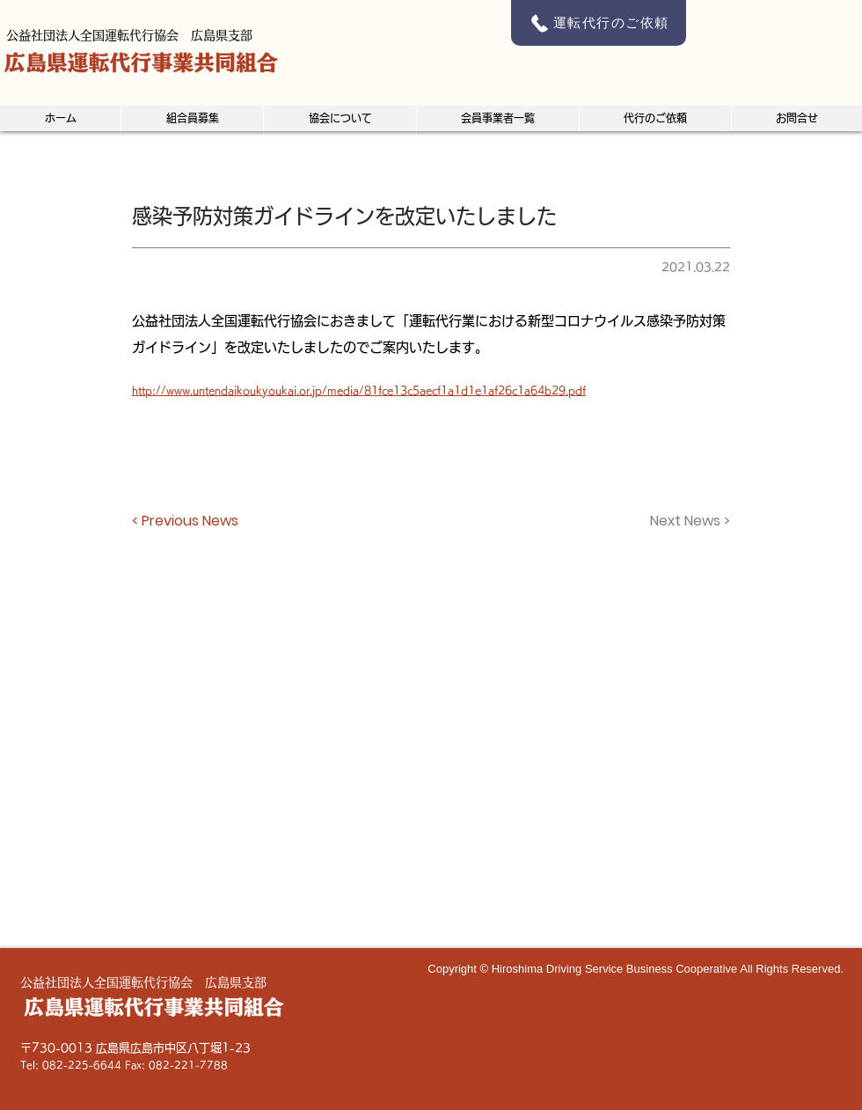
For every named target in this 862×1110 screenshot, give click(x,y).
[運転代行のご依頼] (598, 23)
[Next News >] (686, 521)
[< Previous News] (190, 521)
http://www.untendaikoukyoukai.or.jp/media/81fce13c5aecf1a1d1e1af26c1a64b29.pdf (359, 390)
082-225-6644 (81, 1065)
